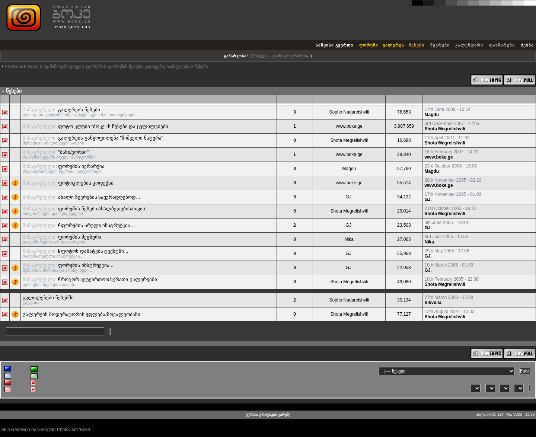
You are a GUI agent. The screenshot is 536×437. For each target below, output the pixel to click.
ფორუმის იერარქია (81, 166)
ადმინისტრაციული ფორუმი (73, 66)
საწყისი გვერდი (334, 45)
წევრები (440, 45)
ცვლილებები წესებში (48, 297)
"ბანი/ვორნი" (73, 152)
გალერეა (393, 45)
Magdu (431, 114)
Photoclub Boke (21, 66)
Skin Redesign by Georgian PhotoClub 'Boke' (46, 429)
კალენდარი (469, 45)
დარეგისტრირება (290, 56)
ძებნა (527, 45)
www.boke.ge (349, 126)
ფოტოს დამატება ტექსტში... (94, 251)
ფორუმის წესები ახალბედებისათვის (101, 208)
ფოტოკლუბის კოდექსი (86, 183)
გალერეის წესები (79, 109)
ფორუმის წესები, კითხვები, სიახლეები (148, 66)
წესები (416, 45)
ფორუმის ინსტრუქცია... (85, 265)
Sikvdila (432, 302)
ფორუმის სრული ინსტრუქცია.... (98, 225)
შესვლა (260, 56)
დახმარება (502, 45)
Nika (349, 239)
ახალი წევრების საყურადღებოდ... (99, 197)
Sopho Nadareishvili (349, 112)
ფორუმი (368, 45)
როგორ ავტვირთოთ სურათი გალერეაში (109, 279)
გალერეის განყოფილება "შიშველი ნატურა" (110, 138)
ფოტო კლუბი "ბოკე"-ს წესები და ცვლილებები (113, 126)
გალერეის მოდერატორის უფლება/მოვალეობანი (81, 314)
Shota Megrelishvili (444, 128)
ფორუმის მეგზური (79, 237)
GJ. (349, 197)
